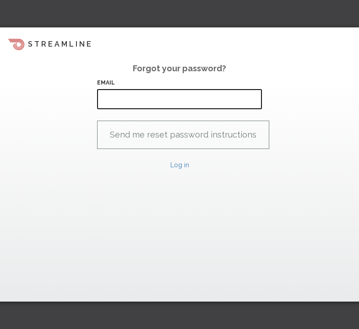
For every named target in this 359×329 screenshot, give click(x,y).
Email (106, 83)
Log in (179, 165)
